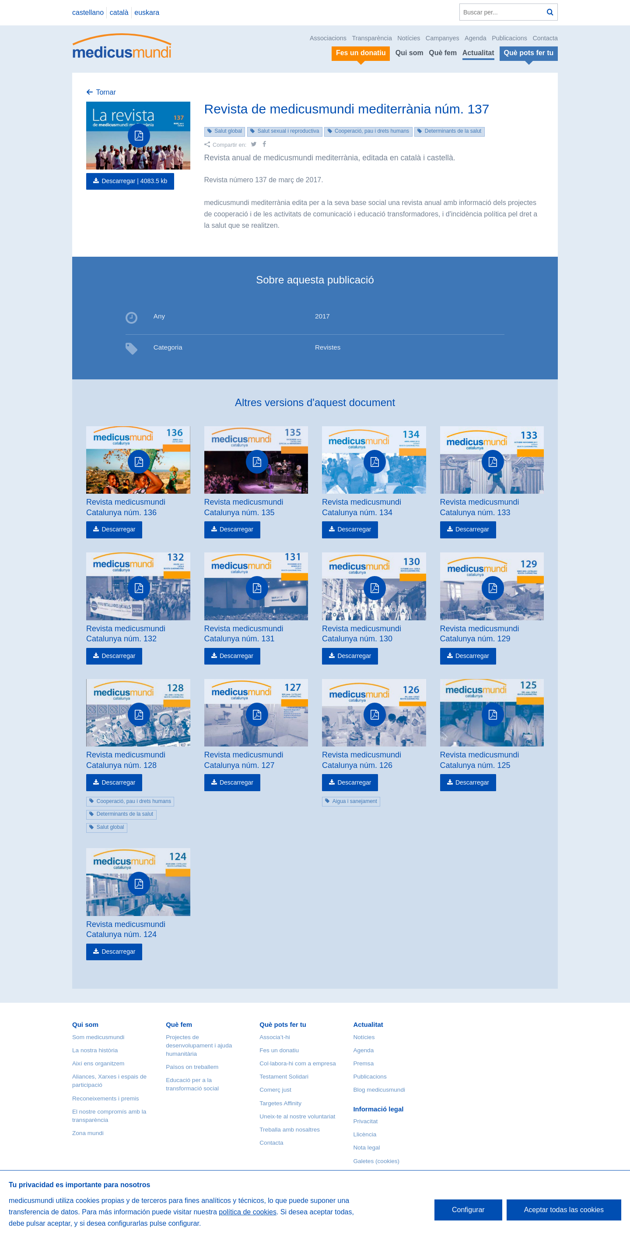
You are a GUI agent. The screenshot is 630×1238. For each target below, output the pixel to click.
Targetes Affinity (280, 1103)
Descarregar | (134, 180)
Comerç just (275, 1089)
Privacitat (365, 1121)
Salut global (228, 131)
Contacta (545, 38)
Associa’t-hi (274, 1037)
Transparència (372, 38)
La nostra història (95, 1050)
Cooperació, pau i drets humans (372, 131)
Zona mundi (88, 1133)
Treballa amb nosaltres (289, 1129)
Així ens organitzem (98, 1063)
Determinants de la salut (453, 131)
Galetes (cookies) (376, 1161)
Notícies (408, 38)
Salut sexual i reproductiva (288, 131)
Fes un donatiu (279, 1050)
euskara (146, 12)
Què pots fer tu (282, 1024)
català (119, 12)
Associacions (328, 38)
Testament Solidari (283, 1076)
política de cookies (247, 1212)
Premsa (363, 1063)
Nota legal (366, 1147)
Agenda (475, 38)
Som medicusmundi (98, 1037)
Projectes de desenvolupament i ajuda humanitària (199, 1045)
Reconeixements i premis (105, 1098)
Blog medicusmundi (379, 1089)
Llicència (364, 1134)
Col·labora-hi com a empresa (297, 1063)
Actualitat (478, 53)
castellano (88, 12)
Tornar (106, 92)
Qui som (410, 53)
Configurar (468, 1209)
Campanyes (442, 38)
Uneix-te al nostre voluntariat (297, 1116)
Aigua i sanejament (354, 801)
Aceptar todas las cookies (564, 1209)
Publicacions (509, 38)
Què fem (443, 53)
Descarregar (118, 529)
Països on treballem (192, 1067)
